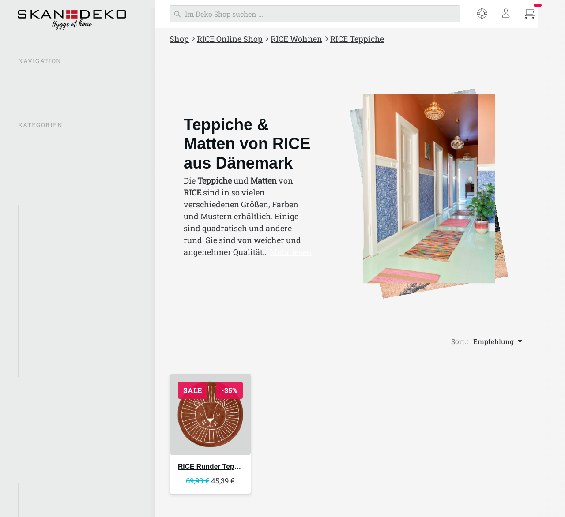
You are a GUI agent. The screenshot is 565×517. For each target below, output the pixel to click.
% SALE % (34, 141)
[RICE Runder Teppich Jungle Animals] (210, 414)
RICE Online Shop (230, 39)
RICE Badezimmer (53, 318)
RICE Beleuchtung (53, 230)
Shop (179, 39)
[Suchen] (315, 13)
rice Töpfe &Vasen (53, 266)
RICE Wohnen (296, 39)
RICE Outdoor (41, 402)
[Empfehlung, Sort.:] (498, 341)
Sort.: (459, 341)
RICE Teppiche (47, 353)
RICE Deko (41, 283)
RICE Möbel (43, 335)
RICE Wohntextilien (56, 300)
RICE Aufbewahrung (57, 213)
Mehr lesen (291, 252)
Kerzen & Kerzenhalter (60, 248)
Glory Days (41, 491)
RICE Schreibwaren (51, 437)
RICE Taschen (42, 420)
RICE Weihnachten (50, 455)
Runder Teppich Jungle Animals (239, 466)
